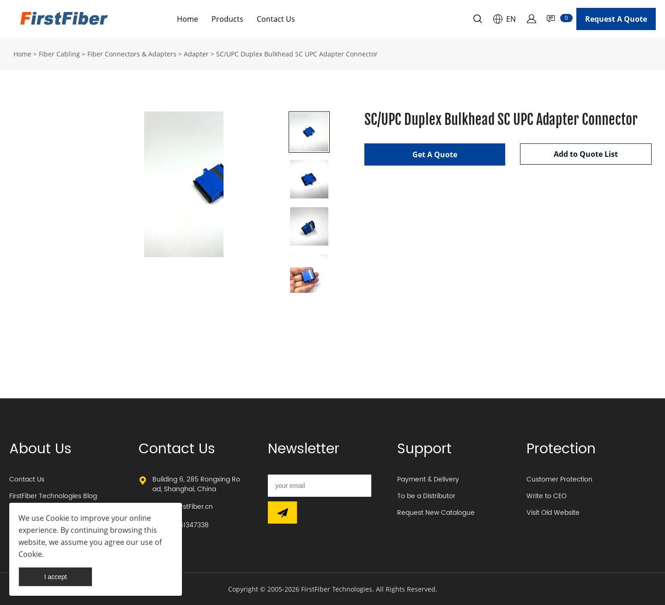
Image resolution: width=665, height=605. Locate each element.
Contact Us (276, 19)
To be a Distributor (426, 496)
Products (227, 19)
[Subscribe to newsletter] (282, 512)
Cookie (57, 518)
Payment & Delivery (428, 479)
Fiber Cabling (59, 53)
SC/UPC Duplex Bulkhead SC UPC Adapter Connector (297, 53)
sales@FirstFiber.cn (182, 507)
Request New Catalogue (436, 512)
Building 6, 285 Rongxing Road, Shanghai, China (196, 484)
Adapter (196, 53)
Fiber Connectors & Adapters (131, 53)
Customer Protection (559, 479)
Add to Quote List (586, 154)
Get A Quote (434, 154)
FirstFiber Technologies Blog (53, 496)
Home (187, 19)
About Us (40, 449)
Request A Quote (616, 19)
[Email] (319, 486)
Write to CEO (546, 496)
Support (424, 449)
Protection (561, 449)
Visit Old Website (553, 512)
